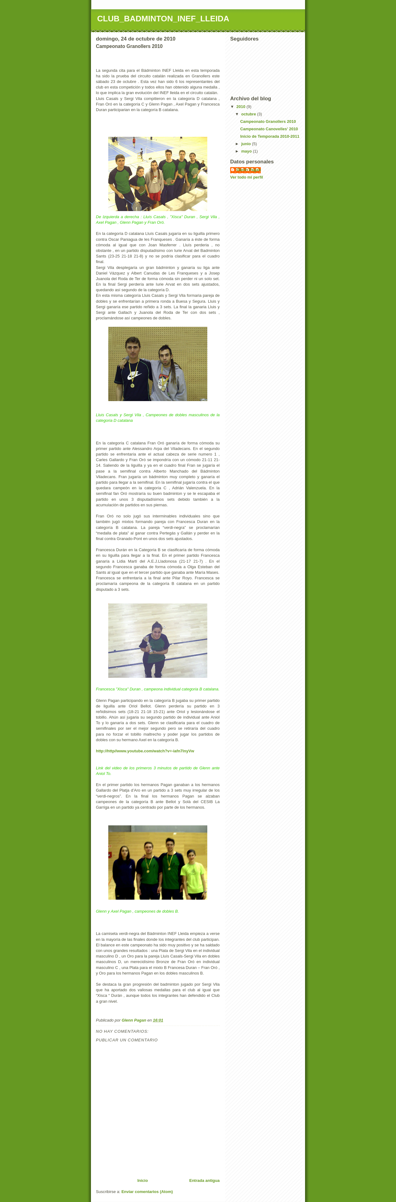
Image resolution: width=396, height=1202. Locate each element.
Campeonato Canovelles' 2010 (269, 129)
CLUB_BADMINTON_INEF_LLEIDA (163, 18)
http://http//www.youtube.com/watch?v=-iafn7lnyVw (145, 751)
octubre (249, 114)
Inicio (142, 1180)
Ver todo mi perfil (246, 177)
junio (246, 143)
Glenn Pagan (248, 169)
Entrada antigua (204, 1180)
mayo (247, 151)
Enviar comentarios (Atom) (147, 1191)
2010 (241, 106)
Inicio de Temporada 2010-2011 (269, 136)
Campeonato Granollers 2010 (268, 121)
